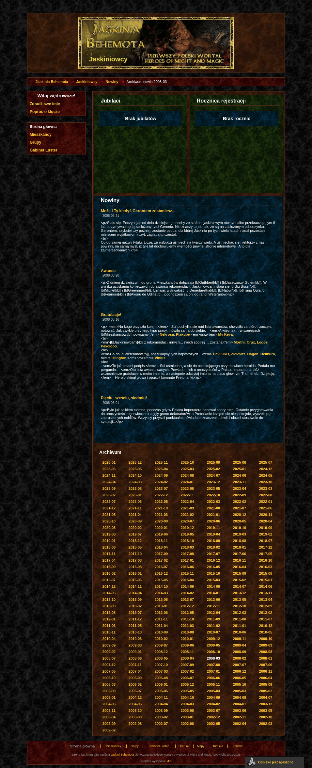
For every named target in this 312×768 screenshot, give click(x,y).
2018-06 (109, 547)
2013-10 (109, 599)
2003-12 (265, 704)
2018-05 (135, 547)
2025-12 (135, 462)
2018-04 (161, 547)
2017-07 (213, 554)
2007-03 (161, 671)
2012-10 (239, 606)
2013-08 (161, 599)
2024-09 (161, 475)
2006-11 (265, 671)
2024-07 (213, 475)
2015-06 (135, 580)
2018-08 (239, 541)
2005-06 (161, 691)
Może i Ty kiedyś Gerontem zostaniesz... (138, 211)
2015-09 (239, 573)
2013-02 (135, 606)
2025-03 (187, 469)
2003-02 (161, 717)
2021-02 (187, 515)
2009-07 (161, 645)
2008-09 (239, 652)
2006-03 (109, 684)
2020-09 (135, 521)
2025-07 (265, 462)
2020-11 (265, 515)
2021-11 (135, 508)
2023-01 (135, 495)
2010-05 (265, 632)
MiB (169, 761)
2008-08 (265, 652)
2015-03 (213, 580)
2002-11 (239, 717)
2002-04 (239, 724)
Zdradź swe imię (45, 104)
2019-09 (265, 528)
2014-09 (187, 586)
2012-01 (109, 619)
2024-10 (135, 475)
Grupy (35, 142)
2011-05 (135, 626)
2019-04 (213, 534)
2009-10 (265, 639)
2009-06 (187, 645)
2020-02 (135, 528)
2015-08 (265, 573)
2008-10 (213, 652)
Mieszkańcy (41, 134)
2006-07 (187, 678)
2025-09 (213, 462)
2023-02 (109, 495)
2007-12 (109, 665)
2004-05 (135, 704)
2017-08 (187, 554)
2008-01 (265, 658)
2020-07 (187, 521)
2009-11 (239, 639)
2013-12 (239, 593)
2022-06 (135, 502)
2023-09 (109, 488)
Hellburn (267, 354)
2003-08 (187, 710)
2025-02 (213, 469)
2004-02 (213, 704)
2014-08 (213, 586)
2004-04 (161, 704)
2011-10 (187, 619)
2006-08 (161, 678)
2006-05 (239, 678)
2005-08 (109, 691)
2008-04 (187, 658)
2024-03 (135, 482)
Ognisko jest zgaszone (275, 762)
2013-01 (161, 606)
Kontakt (238, 746)
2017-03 (135, 560)
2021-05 (109, 515)
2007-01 (213, 671)
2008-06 (135, 658)
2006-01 (161, 684)
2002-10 (265, 717)
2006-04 (265, 678)
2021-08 (213, 508)
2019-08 (109, 534)
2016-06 (187, 567)
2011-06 (109, 626)
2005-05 (187, 691)
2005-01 (109, 697)
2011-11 (161, 619)
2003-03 (135, 717)
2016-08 (135, 567)
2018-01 (239, 547)
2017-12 (265, 547)
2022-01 (265, 502)
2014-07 (239, 586)
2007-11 (135, 665)
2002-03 (265, 724)
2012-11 (213, 606)
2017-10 (135, 554)
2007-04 (135, 671)
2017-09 (161, 554)
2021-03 (161, 515)
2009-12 (213, 639)
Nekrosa (167, 334)
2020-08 (161, 521)
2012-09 (265, 606)
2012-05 (187, 613)
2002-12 (213, 717)
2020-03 (109, 528)
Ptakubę (183, 334)
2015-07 (109, 580)
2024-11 (109, 475)
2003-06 (239, 710)
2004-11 (161, 697)
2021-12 (109, 508)
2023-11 (239, 482)
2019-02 (265, 534)
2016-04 (239, 567)
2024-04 (109, 482)
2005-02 (265, 691)
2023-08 (135, 488)
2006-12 (239, 671)
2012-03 (239, 613)
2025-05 (135, 469)
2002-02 (109, 730)
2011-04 (161, 626)
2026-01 (109, 462)
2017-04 (109, 560)
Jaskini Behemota (122, 754)
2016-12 (213, 560)
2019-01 (109, 541)
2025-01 (239, 469)
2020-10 (109, 521)
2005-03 (239, 691)
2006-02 (135, 684)
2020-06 (213, 521)
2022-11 (187, 495)
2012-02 (265, 613)
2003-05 (265, 710)
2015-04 (187, 580)
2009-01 (135, 652)
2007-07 (239, 665)
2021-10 (161, 508)
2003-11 (109, 710)
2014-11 (135, 586)
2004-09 (213, 697)
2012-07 (135, 613)
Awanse (108, 270)
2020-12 (239, 515)
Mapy (200, 746)
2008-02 (239, 658)
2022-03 (213, 502)
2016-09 (109, 567)
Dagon (252, 354)
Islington (118, 358)
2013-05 (239, 599)
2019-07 (135, 534)
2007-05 (109, 671)
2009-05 (213, 645)
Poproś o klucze (45, 111)
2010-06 (239, 632)
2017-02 (161, 560)
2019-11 (213, 528)
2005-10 (239, 684)
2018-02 (213, 547)
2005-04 (213, 691)
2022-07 (109, 502)
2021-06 (265, 508)
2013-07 (187, 599)
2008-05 (161, 658)
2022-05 (161, 502)
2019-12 (187, 528)
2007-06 (265, 665)
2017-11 (109, 554)
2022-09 (239, 495)
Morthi (239, 342)
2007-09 (187, 665)
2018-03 (187, 547)
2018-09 (213, 541)
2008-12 (161, 652)
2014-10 (161, 586)
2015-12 (161, 573)
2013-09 (135, 599)
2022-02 (239, 502)
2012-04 (213, 613)
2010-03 (135, 639)
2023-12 (213, 482)
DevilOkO (221, 354)
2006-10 (109, 678)
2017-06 (239, 554)
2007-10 (161, 665)
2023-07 (161, 488)
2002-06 (187, 724)
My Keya (225, 334)
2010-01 (187, 639)
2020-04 (265, 521)
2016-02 (109, 573)
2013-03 (109, 606)
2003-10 (135, 710)
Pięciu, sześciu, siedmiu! (124, 398)
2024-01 (187, 482)
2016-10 (265, 560)
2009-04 (239, 645)
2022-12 (161, 495)
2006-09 (135, 678)
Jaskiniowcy (87, 82)
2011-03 (187, 626)
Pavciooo (109, 346)
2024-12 (265, 469)
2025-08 (239, 462)
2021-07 (239, 508)
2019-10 (239, 528)
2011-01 (239, 626)
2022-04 (187, 502)
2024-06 (239, 475)
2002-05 (213, 724)
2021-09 (187, 508)
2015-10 (213, 573)
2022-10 (213, 495)
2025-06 (109, 469)
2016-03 (265, 567)
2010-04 (109, 639)
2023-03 (265, 488)
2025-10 (187, 462)
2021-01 (213, 515)
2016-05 (213, 567)
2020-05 (239, 521)
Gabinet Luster (43, 150)
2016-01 (135, 573)
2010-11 (109, 632)
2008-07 (109, 658)
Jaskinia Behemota (52, 82)
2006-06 (213, 678)
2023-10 (265, 482)
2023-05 (213, 488)
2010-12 (265, 626)
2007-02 (187, 671)
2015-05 (161, 580)
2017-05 (265, 554)
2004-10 (187, 697)
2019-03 (239, 534)
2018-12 (135, 541)
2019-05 (187, 534)
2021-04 (135, 515)
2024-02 (161, 482)
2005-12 (187, 684)
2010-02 (161, 639)
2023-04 (239, 488)
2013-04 (265, 599)
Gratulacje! (111, 314)
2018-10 (187, 541)
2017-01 (187, 560)
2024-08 (187, 475)
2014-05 (109, 593)
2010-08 (187, 632)
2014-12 (109, 586)
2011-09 (213, 619)
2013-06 (213, 599)
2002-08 (135, 724)
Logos (262, 342)
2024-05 (265, 475)
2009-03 (265, 645)
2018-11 (161, 541)
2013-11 (265, 593)
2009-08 (135, 645)
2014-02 (187, 593)
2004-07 (265, 697)
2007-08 (213, 665)
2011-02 (213, 626)
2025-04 (161, 469)
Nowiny (111, 82)
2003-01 (187, 717)
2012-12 (187, 606)
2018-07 (265, 541)
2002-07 (161, 724)
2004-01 (239, 704)
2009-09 (109, 645)
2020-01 (161, 528)
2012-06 (161, 613)
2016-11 (239, 560)
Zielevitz (238, 354)
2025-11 (161, 462)
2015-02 (239, 580)
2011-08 (239, 619)
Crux (251, 342)
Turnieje (217, 746)
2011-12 (135, 619)
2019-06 (161, 534)
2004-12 (135, 697)
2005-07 (135, 691)
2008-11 (187, 652)
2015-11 (187, 573)
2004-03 (187, 704)
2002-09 (109, 724)
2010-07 (213, 632)
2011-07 (265, 619)
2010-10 (135, 632)
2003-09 (161, 710)
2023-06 (187, 488)
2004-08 (239, 697)
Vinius (160, 358)
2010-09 (161, 632)
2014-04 (135, 593)
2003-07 (213, 710)
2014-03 (161, 593)
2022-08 (265, 495)
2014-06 (265, 586)
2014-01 (213, 593)
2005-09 (265, 684)
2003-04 (109, 717)
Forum (184, 746)
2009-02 (109, 652)
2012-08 (109, 613)
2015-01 (265, 580)
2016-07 (161, 567)
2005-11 (213, 684)
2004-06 (109, 704)
